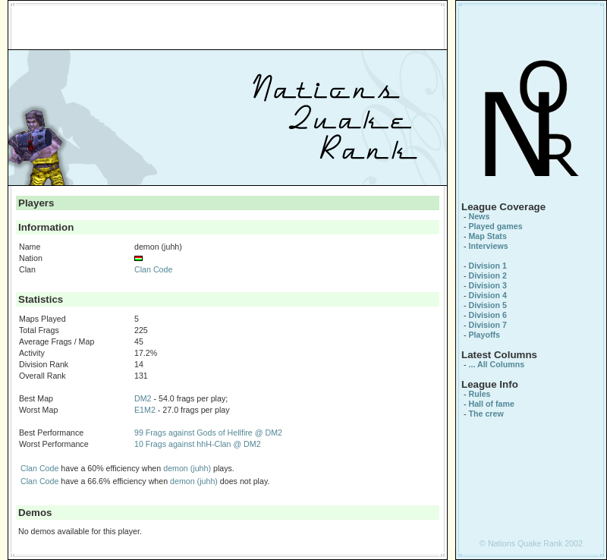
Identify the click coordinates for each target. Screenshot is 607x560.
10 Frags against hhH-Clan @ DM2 (197, 443)
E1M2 (145, 409)
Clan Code (153, 269)
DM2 (143, 398)
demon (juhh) (187, 468)
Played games (495, 226)
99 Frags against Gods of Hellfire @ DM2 (208, 432)
